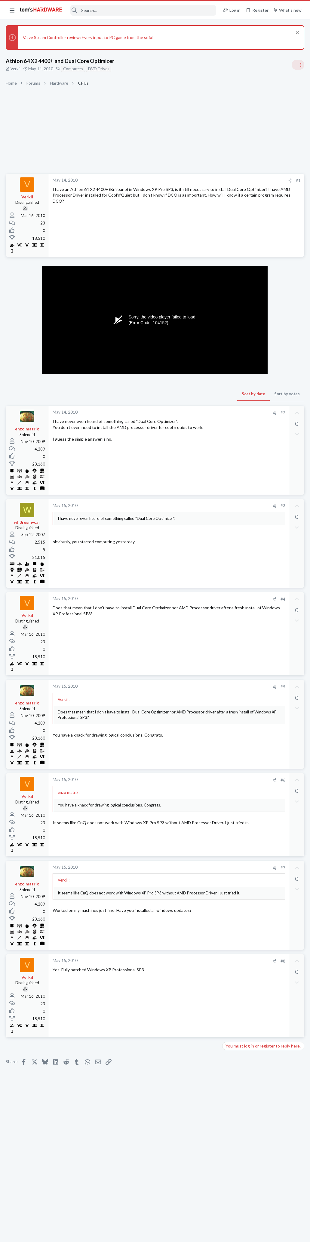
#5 (186, 686)
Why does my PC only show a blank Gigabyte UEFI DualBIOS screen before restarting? (261, 792)
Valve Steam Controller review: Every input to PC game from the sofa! (88, 37)
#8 (186, 961)
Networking (235, 716)
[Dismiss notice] (296, 33)
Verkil (16, 68)
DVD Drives (98, 68)
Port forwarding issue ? (256, 704)
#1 (201, 180)
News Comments (239, 409)
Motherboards (237, 810)
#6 (186, 780)
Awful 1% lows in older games (262, 880)
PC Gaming (234, 496)
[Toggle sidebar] (297, 65)
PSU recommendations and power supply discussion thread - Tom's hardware (262, 514)
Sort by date (157, 393)
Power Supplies (238, 537)
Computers (73, 68)
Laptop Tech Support (243, 868)
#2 (186, 412)
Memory (232, 775)
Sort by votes (190, 393)
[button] (12, 10)
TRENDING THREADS (234, 356)
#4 (186, 599)
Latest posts (228, 692)
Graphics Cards (238, 839)
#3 (186, 505)
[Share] (193, 180)
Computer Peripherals (244, 745)
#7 (186, 867)
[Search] (143, 10)
